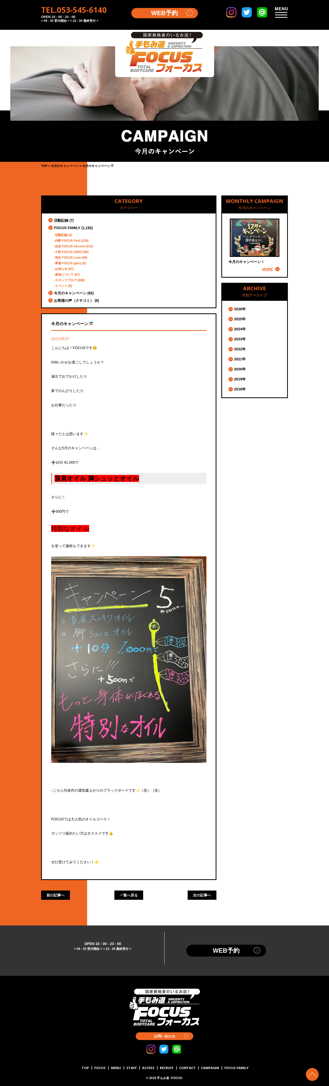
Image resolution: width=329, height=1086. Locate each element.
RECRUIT (167, 1067)
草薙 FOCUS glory (68, 263)
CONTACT (187, 1067)
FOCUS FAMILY (67, 228)
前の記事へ (56, 895)
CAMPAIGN (210, 1067)
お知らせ (61, 269)
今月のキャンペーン (70, 293)
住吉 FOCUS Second (70, 246)
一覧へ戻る (129, 895)
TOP (85, 1067)
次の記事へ (202, 895)
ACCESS (148, 1067)
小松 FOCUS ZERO (68, 252)
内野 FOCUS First (67, 240)
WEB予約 (164, 13)
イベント (61, 286)
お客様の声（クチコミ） (74, 300)
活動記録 (61, 220)
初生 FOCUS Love (68, 257)
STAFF (131, 1067)
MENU (116, 1067)
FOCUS (100, 1067)
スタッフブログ (66, 280)
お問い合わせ (164, 1036)
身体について (64, 274)
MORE (267, 269)
